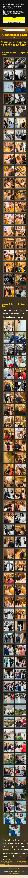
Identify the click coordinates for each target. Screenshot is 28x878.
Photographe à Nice (15, 34)
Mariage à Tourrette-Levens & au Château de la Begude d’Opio (6, 863)
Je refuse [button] (14, 20)
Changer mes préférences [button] (14, 22)
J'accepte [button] (14, 17)
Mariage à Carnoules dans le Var (22, 862)
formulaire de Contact (20, 871)
